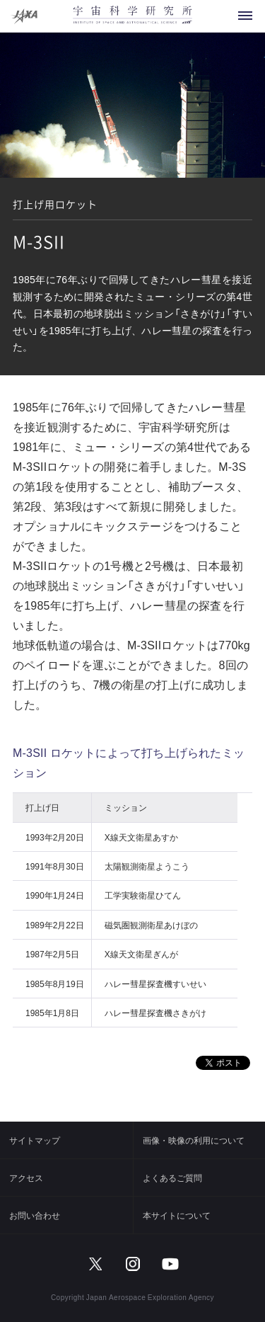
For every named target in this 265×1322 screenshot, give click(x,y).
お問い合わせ (34, 1215)
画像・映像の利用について (194, 1140)
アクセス (26, 1177)
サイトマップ (34, 1140)
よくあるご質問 (172, 1177)
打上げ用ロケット (55, 204)
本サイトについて (177, 1215)
